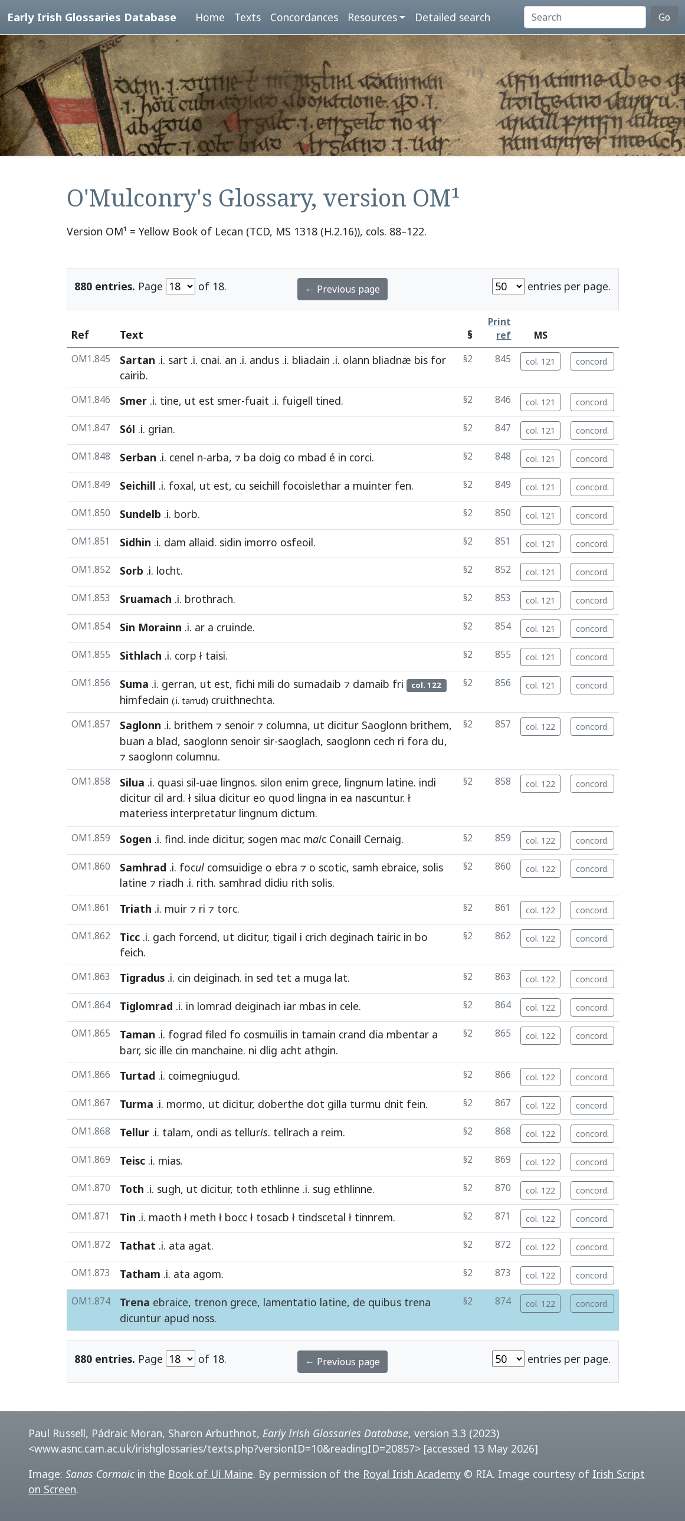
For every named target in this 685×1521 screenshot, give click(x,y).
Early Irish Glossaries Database (91, 16)
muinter (372, 485)
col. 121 (540, 361)
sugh (169, 1189)
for (438, 360)
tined (328, 401)
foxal (181, 485)
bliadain (311, 360)
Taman (137, 1034)
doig (270, 457)
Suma (134, 684)
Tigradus (142, 978)
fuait (257, 401)
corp (185, 655)
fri (398, 684)
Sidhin (135, 542)
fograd (185, 1034)
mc (314, 839)
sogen (262, 839)
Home (210, 17)
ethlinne (280, 1189)
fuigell (297, 401)
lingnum (364, 782)
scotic (332, 867)
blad (167, 741)
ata (177, 1245)
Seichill (138, 485)
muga (317, 978)
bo (421, 937)
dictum (298, 813)
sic (150, 1050)
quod (281, 798)
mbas (312, 1006)
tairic (388, 937)
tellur (251, 1132)
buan (132, 741)
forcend (198, 937)
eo (259, 798)
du (437, 741)
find (174, 839)
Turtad (137, 1075)
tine (169, 401)
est (206, 401)
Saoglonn (384, 725)
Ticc (130, 937)
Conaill (345, 839)
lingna (311, 798)
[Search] (585, 17)
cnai (210, 360)
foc (191, 867)
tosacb (272, 1217)
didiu (276, 883)
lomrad (214, 1006)
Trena (135, 1302)
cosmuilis (265, 1034)
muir (176, 909)
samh (365, 867)
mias (169, 1160)
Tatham (140, 1274)
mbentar (407, 1034)
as (226, 1132)
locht (168, 570)
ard (174, 798)
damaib (371, 684)
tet (283, 978)
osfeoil (296, 542)
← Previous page (342, 289)
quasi (170, 782)
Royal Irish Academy (412, 1474)
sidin (230, 542)
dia (376, 1034)
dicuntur (140, 1318)
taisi (215, 655)
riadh (171, 883)
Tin (128, 1217)
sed (264, 978)
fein (416, 1104)
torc (227, 909)
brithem (193, 725)
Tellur (134, 1132)
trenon (210, 1302)
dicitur (343, 725)
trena (417, 1302)
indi (427, 782)
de (359, 1302)
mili (266, 684)
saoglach (299, 741)
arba (218, 457)
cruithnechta (242, 700)
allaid (201, 542)
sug (321, 1189)
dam (175, 542)
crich (316, 937)
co (289, 457)
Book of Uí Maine (210, 1474)
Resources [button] (372, 17)
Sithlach (141, 655)
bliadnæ (391, 360)
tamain (318, 1034)
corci (360, 457)
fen (403, 485)
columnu (197, 756)
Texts (247, 17)
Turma (136, 1104)
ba (250, 457)
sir (268, 741)
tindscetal (322, 1217)
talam (176, 1132)
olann (356, 360)
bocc (236, 1217)
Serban (138, 457)
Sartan (137, 360)
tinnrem (374, 1217)
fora (417, 741)
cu (240, 485)
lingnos (238, 782)
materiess (144, 813)
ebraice (399, 867)
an (231, 360)
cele (349, 1006)
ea (346, 798)
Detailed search (452, 17)
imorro (260, 542)
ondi (207, 1132)
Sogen (136, 839)
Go (664, 17)
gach (164, 937)
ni (252, 1050)
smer (229, 401)
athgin (320, 1050)
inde (199, 839)
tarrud (193, 700)
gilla (337, 1104)
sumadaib (317, 684)
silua (205, 798)
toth (247, 1189)
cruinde (235, 627)
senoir (239, 725)
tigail (285, 937)
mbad (312, 457)
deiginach (217, 978)
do (283, 684)
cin (184, 978)
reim (332, 1132)
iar (290, 1006)
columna (286, 725)
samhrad (240, 883)
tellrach (291, 1132)
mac (290, 839)
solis (432, 867)
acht (290, 1050)
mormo (184, 1104)
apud (176, 1318)
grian (160, 429)
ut (190, 401)
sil (191, 782)
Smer (133, 401)
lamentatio (290, 1302)
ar (200, 627)
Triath (136, 909)
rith (205, 883)
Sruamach (146, 599)
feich (131, 952)
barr (129, 1050)
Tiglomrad (146, 1006)
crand (352, 1034)
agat (199, 1245)
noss (203, 1318)
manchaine (217, 1050)
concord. (592, 361)
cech (384, 741)
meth (203, 1217)
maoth (165, 1217)
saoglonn (205, 741)
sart (178, 360)
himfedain (144, 700)
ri (401, 741)
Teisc (132, 1160)
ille (165, 1050)
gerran (178, 684)
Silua (132, 782)
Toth (132, 1189)
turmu (365, 1104)
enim (297, 782)
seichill (264, 485)
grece (325, 782)
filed (216, 1034)
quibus (384, 1302)
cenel (181, 457)
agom (207, 1274)
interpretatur (203, 813)
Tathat (138, 1245)
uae (208, 782)
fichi (245, 684)
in (342, 457)
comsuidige (235, 867)
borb (186, 514)
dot (316, 1104)
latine (400, 782)
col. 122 (540, 726)
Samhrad (143, 867)
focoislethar (312, 485)
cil (158, 798)
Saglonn (140, 725)
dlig (268, 1050)
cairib (133, 375)
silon (271, 782)
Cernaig (382, 839)
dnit (394, 1104)
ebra (286, 867)
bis (421, 360)
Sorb (131, 570)
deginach (351, 937)
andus (264, 360)
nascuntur (378, 798)
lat (341, 978)
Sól (127, 429)
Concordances (304, 17)
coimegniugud (203, 1075)
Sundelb (140, 514)
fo (235, 1034)
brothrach (209, 599)
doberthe (281, 1104)
